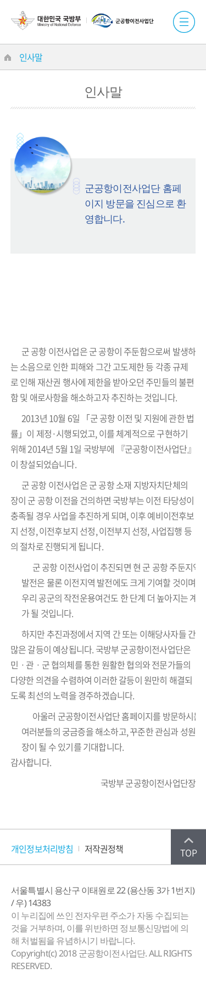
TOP (188, 852)
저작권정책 (104, 848)
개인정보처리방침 (42, 848)
